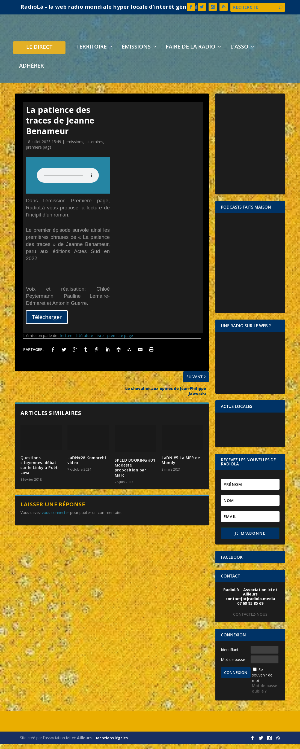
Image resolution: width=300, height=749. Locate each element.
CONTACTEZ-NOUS (250, 619)
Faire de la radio (190, 52)
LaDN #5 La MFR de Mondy (181, 465)
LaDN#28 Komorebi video (86, 465)
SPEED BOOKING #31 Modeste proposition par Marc (135, 472)
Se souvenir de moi (262, 680)
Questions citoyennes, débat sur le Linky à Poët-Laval (39, 470)
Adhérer (31, 71)
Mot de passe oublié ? (264, 693)
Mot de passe (233, 664)
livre (100, 340)
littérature (84, 340)
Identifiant (230, 654)
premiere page (39, 152)
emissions (74, 146)
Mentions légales (112, 742)
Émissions (136, 52)
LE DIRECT (39, 52)
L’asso (239, 52)
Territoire (91, 52)
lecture (66, 340)
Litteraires (94, 146)
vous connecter (55, 517)
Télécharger (47, 322)
